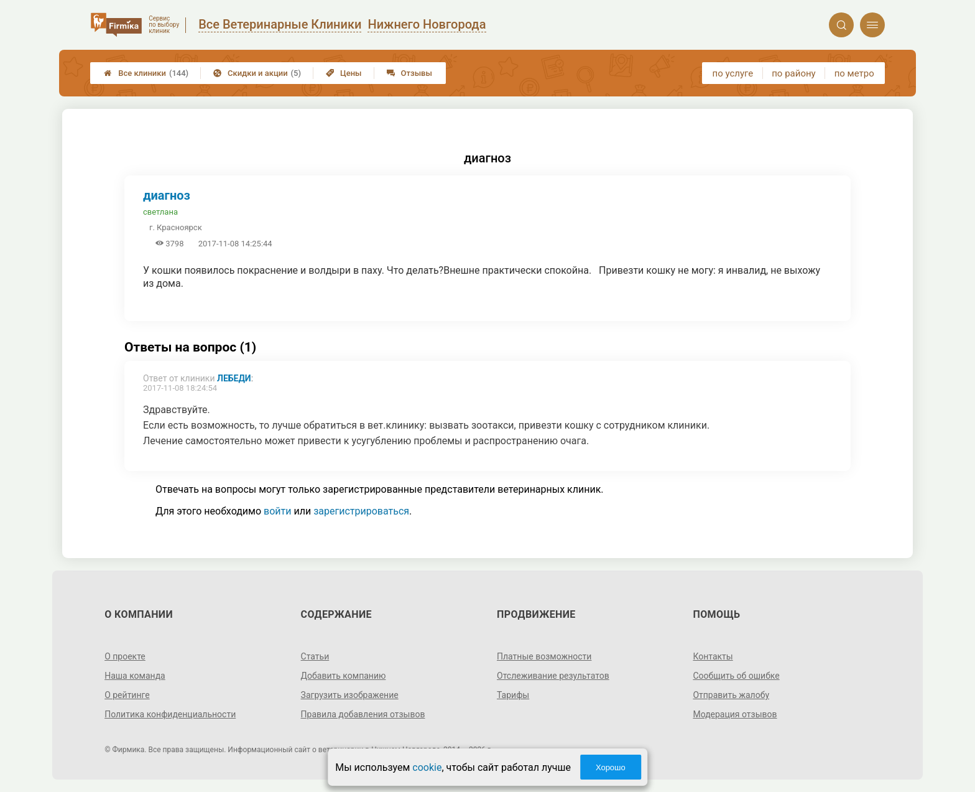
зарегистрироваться (361, 511)
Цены (344, 73)
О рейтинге (127, 695)
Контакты (712, 656)
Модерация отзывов (735, 714)
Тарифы (513, 695)
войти (277, 511)
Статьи (315, 656)
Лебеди (234, 378)
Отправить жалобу (731, 695)
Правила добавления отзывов (363, 714)
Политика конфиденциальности (170, 714)
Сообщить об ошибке (736, 676)
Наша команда (134, 676)
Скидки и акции (257, 73)
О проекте (125, 656)
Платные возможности (544, 656)
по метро (854, 73)
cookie (426, 767)
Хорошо (611, 767)
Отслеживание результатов (553, 676)
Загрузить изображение (350, 695)
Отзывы (409, 73)
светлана (160, 212)
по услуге (733, 73)
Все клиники (146, 73)
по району (793, 73)
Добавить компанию (343, 676)
